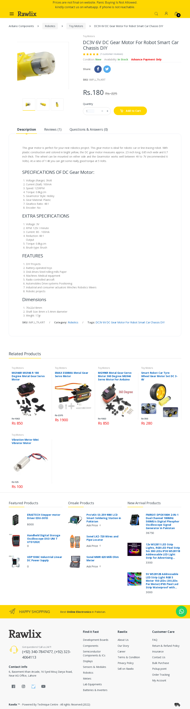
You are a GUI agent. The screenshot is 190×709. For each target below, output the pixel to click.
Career (121, 651)
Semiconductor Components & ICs (94, 653)
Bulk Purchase (160, 663)
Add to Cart (130, 111)
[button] (156, 13)
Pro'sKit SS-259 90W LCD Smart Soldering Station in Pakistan (103, 518)
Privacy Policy (126, 663)
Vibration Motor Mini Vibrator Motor (25, 441)
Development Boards (95, 640)
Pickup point (159, 668)
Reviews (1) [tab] (52, 129)
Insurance (158, 651)
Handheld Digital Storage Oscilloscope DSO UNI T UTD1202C (43, 539)
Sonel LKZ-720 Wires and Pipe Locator (102, 538)
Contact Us (158, 657)
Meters (87, 678)
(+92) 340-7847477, (38, 651)
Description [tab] (26, 129)
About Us (123, 640)
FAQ (154, 640)
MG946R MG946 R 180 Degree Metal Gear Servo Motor (28, 376)
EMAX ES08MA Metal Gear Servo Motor (71, 374)
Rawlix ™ (14, 704)
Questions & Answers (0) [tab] (89, 129)
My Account (159, 680)
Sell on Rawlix (126, 668)
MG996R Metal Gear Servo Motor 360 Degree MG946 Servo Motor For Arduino (115, 376)
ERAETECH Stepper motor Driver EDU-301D (43, 516)
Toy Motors (76, 26)
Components (90, 645)
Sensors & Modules (94, 667)
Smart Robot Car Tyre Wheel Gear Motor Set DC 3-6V (159, 376)
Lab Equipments (92, 684)
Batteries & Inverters (95, 690)
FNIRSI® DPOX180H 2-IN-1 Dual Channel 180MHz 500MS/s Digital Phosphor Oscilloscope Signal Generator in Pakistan (162, 521)
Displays (88, 661)
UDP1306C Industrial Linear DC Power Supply (44, 558)
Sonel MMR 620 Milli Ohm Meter (102, 558)
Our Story (123, 645)
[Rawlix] (27, 13)
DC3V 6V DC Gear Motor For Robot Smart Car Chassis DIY (130, 322)
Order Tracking (161, 674)
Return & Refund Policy (165, 645)
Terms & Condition (129, 657)
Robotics (50, 26)
